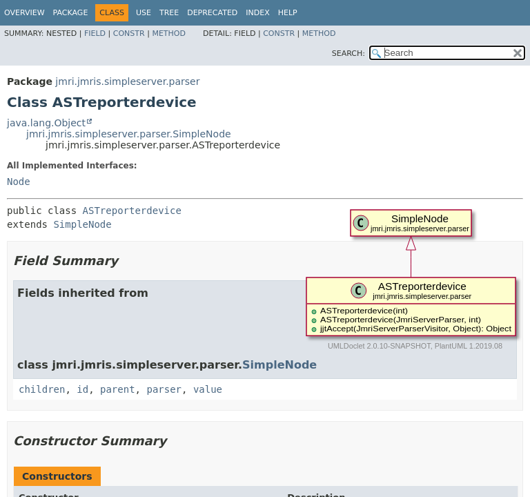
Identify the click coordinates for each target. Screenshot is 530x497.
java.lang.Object (46, 122)
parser (163, 389)
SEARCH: (348, 53)
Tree (169, 12)
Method (169, 33)
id (82, 389)
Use (143, 12)
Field (95, 33)
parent (117, 389)
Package (70, 12)
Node (18, 181)
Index (257, 12)
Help (287, 12)
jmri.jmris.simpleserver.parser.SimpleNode (128, 133)
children (42, 389)
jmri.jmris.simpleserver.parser (127, 81)
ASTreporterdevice (132, 210)
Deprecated (212, 12)
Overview (24, 12)
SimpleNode (82, 224)
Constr (129, 33)
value (207, 389)
